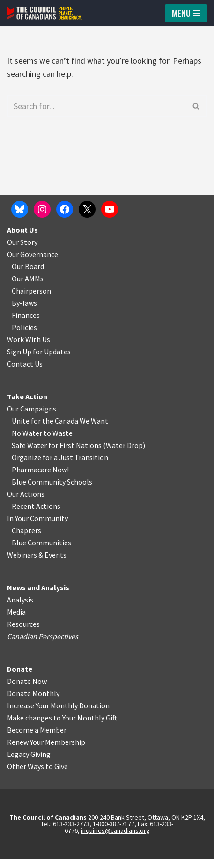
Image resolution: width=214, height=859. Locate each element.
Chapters (26, 530)
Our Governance (32, 254)
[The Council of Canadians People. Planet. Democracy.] (44, 13)
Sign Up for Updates (39, 351)
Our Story (22, 242)
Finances (26, 315)
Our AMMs (28, 278)
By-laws (24, 303)
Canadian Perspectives (42, 636)
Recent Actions (36, 506)
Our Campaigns (31, 408)
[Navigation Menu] (186, 13)
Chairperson (31, 290)
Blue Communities (41, 542)
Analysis (20, 599)
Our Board (28, 266)
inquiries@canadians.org (115, 830)
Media (16, 612)
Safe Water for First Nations (57, 445)
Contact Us (25, 363)
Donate (19, 669)
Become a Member (36, 729)
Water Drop (124, 445)
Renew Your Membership (46, 742)
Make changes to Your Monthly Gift (62, 717)
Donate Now (27, 681)
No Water (28, 433)
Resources (23, 624)
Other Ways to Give (37, 766)
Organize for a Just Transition (60, 457)
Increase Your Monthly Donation (58, 705)
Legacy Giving (29, 754)
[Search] (96, 106)
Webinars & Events (36, 554)
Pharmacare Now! (40, 469)
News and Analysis (38, 587)
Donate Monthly (33, 693)
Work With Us (28, 339)
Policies (24, 327)
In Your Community (37, 518)
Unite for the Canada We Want (60, 421)
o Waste (60, 433)
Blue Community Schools (52, 481)
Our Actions (25, 494)
